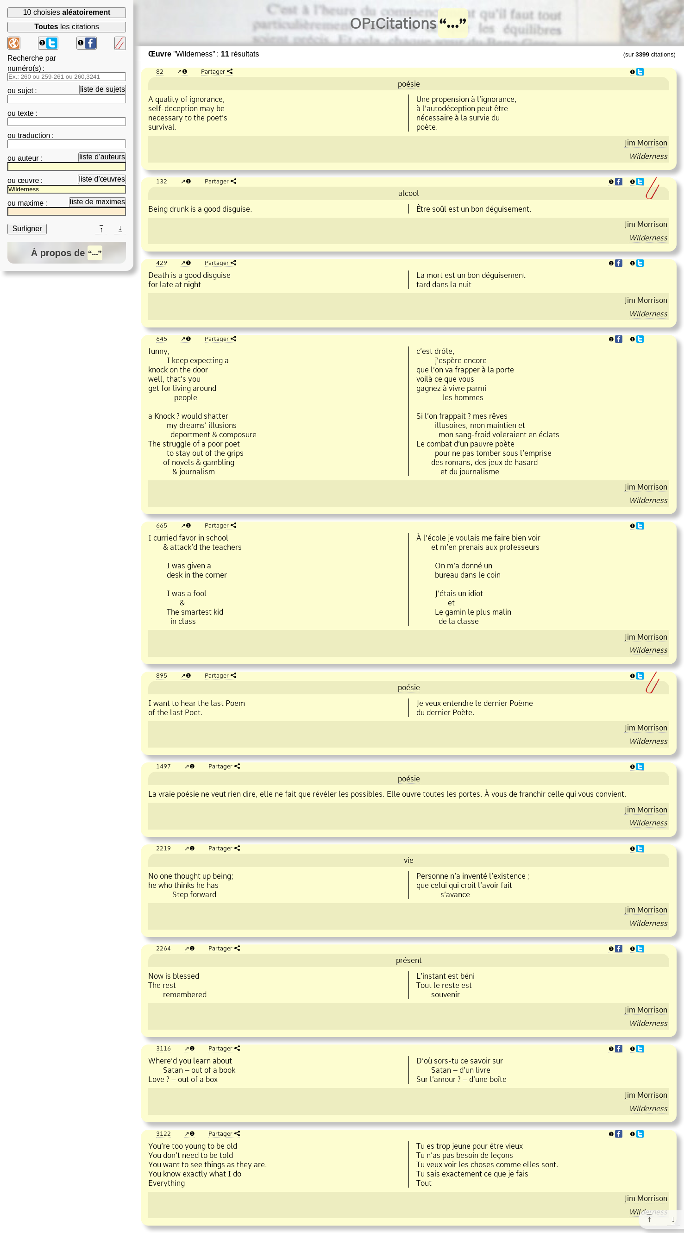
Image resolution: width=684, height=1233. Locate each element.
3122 (163, 1133)
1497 (163, 766)
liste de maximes (97, 202)
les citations (66, 27)
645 (161, 338)
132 (161, 181)
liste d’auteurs (102, 157)
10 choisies (67, 12)
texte (26, 113)
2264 (163, 948)
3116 (163, 1048)
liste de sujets (102, 89)
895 (161, 675)
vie (409, 860)
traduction (34, 135)
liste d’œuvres (102, 179)
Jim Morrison (645, 142)
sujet (25, 90)
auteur (28, 158)
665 (161, 525)
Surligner (27, 229)
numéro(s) (24, 68)
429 (161, 262)
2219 (163, 848)
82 (159, 71)
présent (409, 960)
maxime (31, 203)
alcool (408, 193)
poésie (409, 83)
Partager (213, 71)
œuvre (28, 180)
